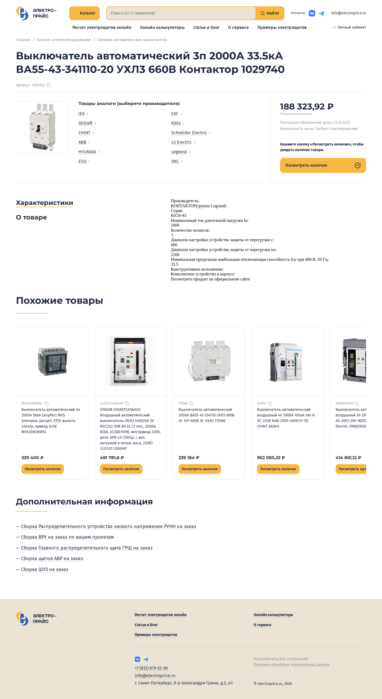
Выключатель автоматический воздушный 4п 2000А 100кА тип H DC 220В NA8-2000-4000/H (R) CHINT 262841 (286, 418)
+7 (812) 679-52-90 (151, 668)
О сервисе (238, 27)
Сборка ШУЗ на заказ (44, 569)
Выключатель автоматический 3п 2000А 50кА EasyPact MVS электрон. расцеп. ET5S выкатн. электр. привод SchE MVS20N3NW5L (50, 420)
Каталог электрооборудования (63, 40)
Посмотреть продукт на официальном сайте (210, 279)
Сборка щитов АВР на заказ (52, 558)
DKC (177, 161)
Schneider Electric (191, 132)
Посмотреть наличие (323, 165)
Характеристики (44, 202)
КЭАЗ (178, 123)
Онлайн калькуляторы (162, 27)
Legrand (181, 151)
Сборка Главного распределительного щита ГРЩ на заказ (87, 548)
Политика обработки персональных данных (292, 664)
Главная (23, 40)
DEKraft (88, 123)
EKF (177, 113)
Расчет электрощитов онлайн (101, 27)
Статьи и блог (206, 27)
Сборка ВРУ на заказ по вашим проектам (67, 537)
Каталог (84, 13)
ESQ (85, 161)
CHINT (87, 132)
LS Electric (184, 142)
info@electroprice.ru (348, 13)
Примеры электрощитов (282, 27)
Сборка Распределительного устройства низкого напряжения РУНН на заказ (108, 526)
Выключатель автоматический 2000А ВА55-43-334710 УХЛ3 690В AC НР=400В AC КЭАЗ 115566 (207, 415)
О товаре (31, 217)
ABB (85, 142)
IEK (84, 113)
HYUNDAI (90, 151)
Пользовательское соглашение (281, 659)
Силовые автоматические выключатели (132, 40)
